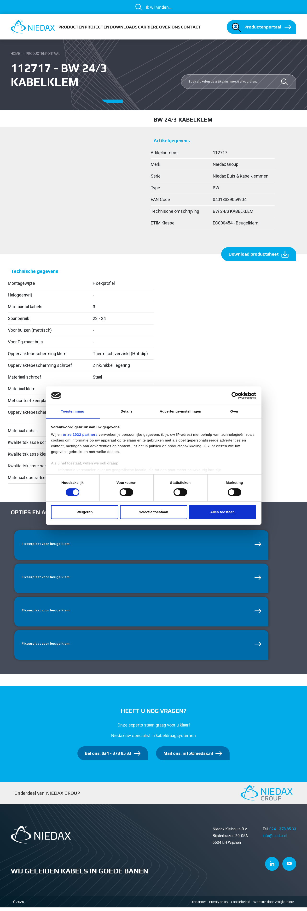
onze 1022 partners (80, 434)
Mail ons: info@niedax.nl (188, 757)
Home (15, 54)
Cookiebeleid (240, 905)
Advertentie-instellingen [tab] (180, 411)
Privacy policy (218, 905)
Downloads (124, 26)
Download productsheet (254, 254)
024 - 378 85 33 (282, 833)
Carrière (148, 26)
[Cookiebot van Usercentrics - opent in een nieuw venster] (235, 395)
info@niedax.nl (275, 839)
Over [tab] (234, 411)
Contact (191, 26)
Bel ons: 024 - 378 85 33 (108, 757)
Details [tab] (127, 411)
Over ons (169, 26)
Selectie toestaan (153, 512)
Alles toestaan (222, 512)
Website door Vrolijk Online (273, 905)
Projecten (97, 26)
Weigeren (84, 512)
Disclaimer (198, 905)
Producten (71, 26)
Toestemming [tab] (72, 411)
